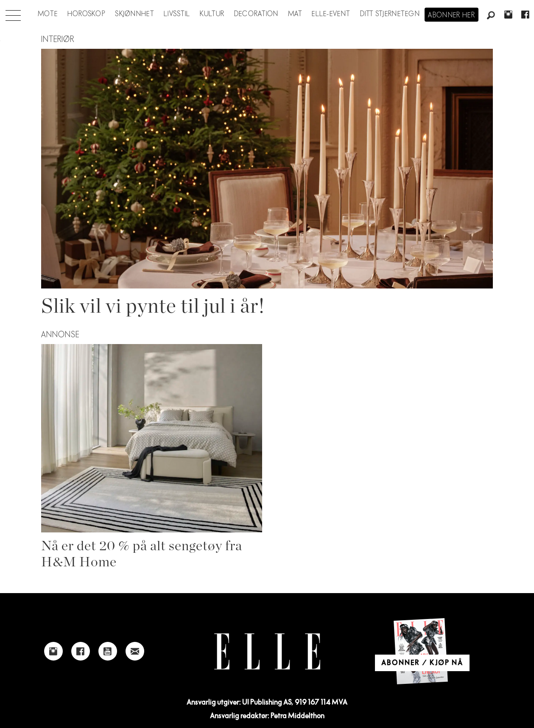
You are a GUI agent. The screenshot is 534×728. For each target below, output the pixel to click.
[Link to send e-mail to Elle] (135, 651)
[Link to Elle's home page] (267, 651)
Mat (295, 14)
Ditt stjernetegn (390, 14)
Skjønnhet (134, 14)
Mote (48, 14)
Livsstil (177, 14)
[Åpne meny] (13, 13)
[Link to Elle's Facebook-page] (80, 651)
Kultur (212, 14)
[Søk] (491, 15)
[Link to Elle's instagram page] (53, 651)
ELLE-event (331, 14)
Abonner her (451, 15)
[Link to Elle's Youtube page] (107, 651)
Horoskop (86, 14)
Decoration (256, 14)
